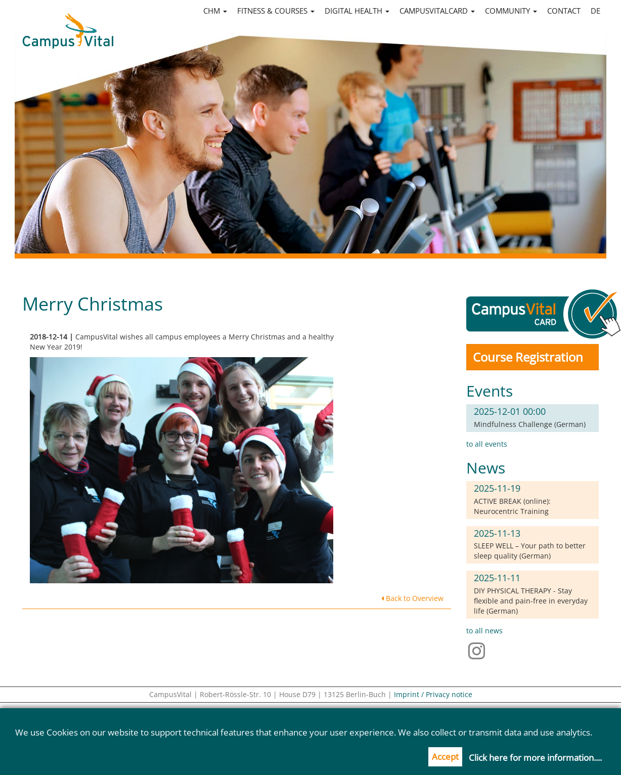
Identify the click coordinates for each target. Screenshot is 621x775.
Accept (445, 756)
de (595, 11)
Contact (564, 11)
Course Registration (528, 357)
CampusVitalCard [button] (437, 11)
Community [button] (511, 11)
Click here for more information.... (535, 757)
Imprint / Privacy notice (433, 694)
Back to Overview (412, 598)
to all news (484, 630)
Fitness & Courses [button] (276, 11)
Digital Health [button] (357, 11)
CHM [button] (215, 11)
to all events (486, 444)
